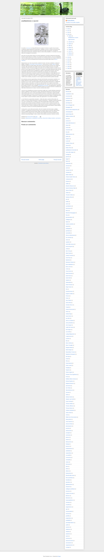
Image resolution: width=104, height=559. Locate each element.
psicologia (68, 102)
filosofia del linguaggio (70, 212)
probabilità (68, 520)
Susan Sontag (69, 401)
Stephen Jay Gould (70, 399)
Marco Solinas (69, 343)
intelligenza (68, 219)
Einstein (67, 181)
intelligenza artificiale (70, 488)
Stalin (67, 394)
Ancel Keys (68, 257)
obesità (67, 226)
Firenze (67, 295)
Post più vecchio (57, 159)
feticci (67, 210)
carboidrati (68, 450)
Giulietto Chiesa (69, 143)
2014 (68, 57)
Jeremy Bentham (69, 322)
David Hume (68, 275)
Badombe (68, 260)
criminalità (68, 459)
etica (67, 132)
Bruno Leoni (68, 266)
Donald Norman (69, 291)
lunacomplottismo (69, 500)
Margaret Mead (69, 347)
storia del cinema (69, 540)
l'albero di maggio (32, 5)
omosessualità (69, 511)
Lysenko (67, 338)
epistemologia (69, 114)
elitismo (67, 471)
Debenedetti (68, 282)
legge (67, 158)
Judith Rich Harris (69, 327)
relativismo (68, 529)
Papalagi (68, 367)
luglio (69, 45)
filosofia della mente (70, 475)
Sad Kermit (68, 385)
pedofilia (67, 515)
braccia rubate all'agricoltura (72, 109)
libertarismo (68, 497)
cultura (67, 462)
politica (67, 136)
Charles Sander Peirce (70, 176)
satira (67, 536)
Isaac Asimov (68, 316)
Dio (66, 289)
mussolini (68, 504)
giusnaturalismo (69, 217)
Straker (67, 192)
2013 (68, 59)
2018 (68, 28)
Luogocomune (69, 336)
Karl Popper (68, 329)
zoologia (67, 547)
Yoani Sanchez (69, 421)
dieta (67, 466)
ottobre (70, 35)
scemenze (68, 538)
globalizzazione (69, 484)
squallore (68, 242)
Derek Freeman (69, 284)
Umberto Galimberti (70, 410)
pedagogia (68, 228)
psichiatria (68, 230)
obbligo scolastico (51, 118)
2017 (68, 30)
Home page (41, 159)
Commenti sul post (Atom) (43, 163)
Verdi (67, 414)
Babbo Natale (69, 174)
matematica (68, 163)
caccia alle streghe (70, 152)
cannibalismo (68, 206)
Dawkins (67, 280)
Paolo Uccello (69, 365)
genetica (67, 156)
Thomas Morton (70, 20)
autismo (67, 439)
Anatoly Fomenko (69, 255)
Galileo (67, 183)
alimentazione (69, 426)
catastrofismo (68, 453)
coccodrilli (68, 455)
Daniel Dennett (69, 273)
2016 (68, 32)
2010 (68, 64)
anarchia (67, 428)
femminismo (68, 208)
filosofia (67, 91)
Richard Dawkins (69, 381)
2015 (68, 34)
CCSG (67, 268)
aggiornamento (71, 39)
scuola (67, 141)
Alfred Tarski (68, 253)
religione (67, 138)
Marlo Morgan (69, 349)
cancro (67, 203)
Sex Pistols (68, 387)
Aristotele (68, 172)
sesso (67, 239)
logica (67, 221)
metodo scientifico (69, 224)
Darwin (67, 125)
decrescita (68, 464)
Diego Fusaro (69, 286)
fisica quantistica (69, 477)
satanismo (68, 533)
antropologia (68, 111)
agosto (70, 43)
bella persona (69, 441)
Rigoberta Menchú (70, 383)
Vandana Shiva (69, 197)
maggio (70, 49)
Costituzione (68, 179)
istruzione (68, 491)
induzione (68, 486)
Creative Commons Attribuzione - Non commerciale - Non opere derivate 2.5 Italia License (79, 81)
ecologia (67, 154)
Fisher (67, 298)
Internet (67, 145)
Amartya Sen (68, 170)
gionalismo (68, 482)
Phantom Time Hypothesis (71, 374)
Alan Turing (68, 251)
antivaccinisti (45, 118)
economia (68, 96)
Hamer (67, 311)
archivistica (68, 435)
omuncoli (68, 513)
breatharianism (69, 448)
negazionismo (69, 506)
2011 (68, 62)
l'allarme (53, 64)
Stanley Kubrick (69, 396)
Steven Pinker (69, 190)
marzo (69, 51)
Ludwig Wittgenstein (70, 334)
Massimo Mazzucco (70, 185)
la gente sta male (69, 493)
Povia (67, 376)
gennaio (70, 54)
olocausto (68, 165)
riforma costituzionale (70, 235)
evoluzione (68, 98)
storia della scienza (70, 244)
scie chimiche (69, 237)
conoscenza (68, 457)
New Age (68, 356)
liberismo (68, 495)
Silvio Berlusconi (69, 390)
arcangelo (68, 432)
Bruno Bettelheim (69, 264)
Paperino (68, 369)
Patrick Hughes (69, 372)
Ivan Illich (68, 318)
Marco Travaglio (69, 345)
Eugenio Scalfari (69, 293)
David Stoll (68, 277)
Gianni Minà (68, 302)
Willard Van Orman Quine (71, 417)
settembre (70, 41)
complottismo (68, 93)
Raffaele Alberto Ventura (71, 378)
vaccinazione (58, 118)
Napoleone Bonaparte (70, 354)
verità (67, 248)
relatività (67, 531)
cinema (67, 127)
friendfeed (68, 479)
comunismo (68, 129)
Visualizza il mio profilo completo (73, 22)
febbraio (70, 53)
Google (67, 307)
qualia (67, 524)
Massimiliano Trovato (70, 352)
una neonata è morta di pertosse (35, 64)
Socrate (67, 392)
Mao (67, 340)
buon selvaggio (69, 105)
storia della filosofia (70, 123)
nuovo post (29, 48)
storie (67, 167)
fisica (67, 215)
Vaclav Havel (68, 412)
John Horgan (68, 325)
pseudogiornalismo (70, 522)
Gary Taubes (68, 300)
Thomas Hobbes (69, 403)
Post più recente (25, 159)
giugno (70, 47)
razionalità (68, 233)
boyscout (68, 446)
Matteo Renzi (68, 147)
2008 (68, 68)
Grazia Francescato (70, 309)
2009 (68, 66)
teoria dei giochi (69, 246)
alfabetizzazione (28, 118)
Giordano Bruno (69, 304)
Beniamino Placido (70, 262)
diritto (67, 468)
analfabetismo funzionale (43, 85)
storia (67, 118)
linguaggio (68, 107)
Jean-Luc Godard (69, 320)
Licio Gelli (68, 331)
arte (66, 199)
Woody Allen (68, 419)
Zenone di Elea (69, 423)
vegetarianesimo (69, 545)
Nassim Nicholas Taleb (70, 188)
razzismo (68, 527)
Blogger (59, 556)
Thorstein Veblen (69, 194)
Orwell (67, 358)
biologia (67, 444)
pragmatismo (68, 518)
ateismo (67, 437)
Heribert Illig (68, 313)
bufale (67, 201)
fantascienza (68, 473)
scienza (67, 120)
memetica (68, 502)
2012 (68, 61)
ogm (67, 509)
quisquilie (68, 100)
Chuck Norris (68, 271)
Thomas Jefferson (69, 405)
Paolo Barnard (69, 363)
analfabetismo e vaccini (73, 37)
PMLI (67, 361)
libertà (67, 161)
